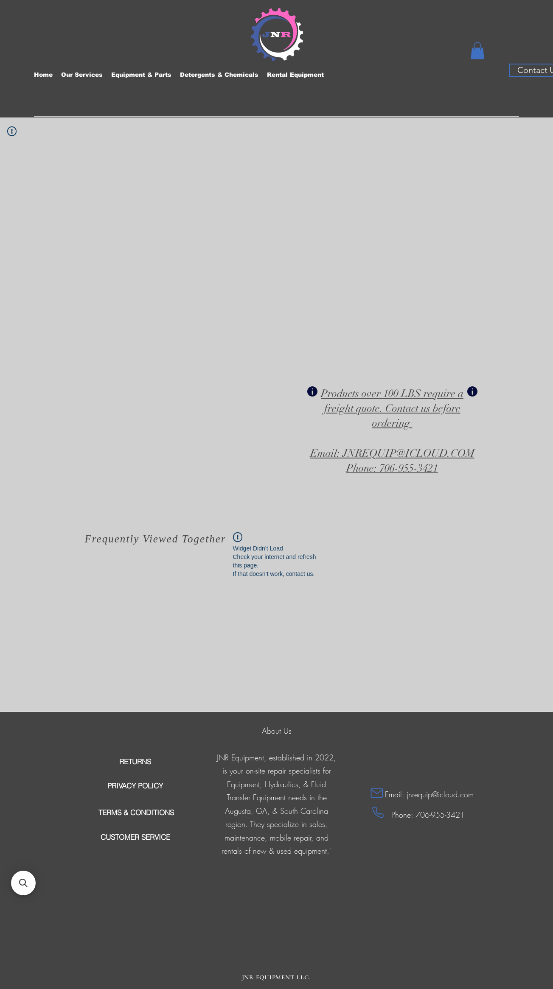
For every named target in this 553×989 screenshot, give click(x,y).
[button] (477, 50)
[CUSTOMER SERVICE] (135, 837)
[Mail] (377, 793)
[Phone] (378, 812)
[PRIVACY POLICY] (135, 785)
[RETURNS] (135, 761)
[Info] (312, 391)
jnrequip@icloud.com (440, 794)
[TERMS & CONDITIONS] (136, 812)
